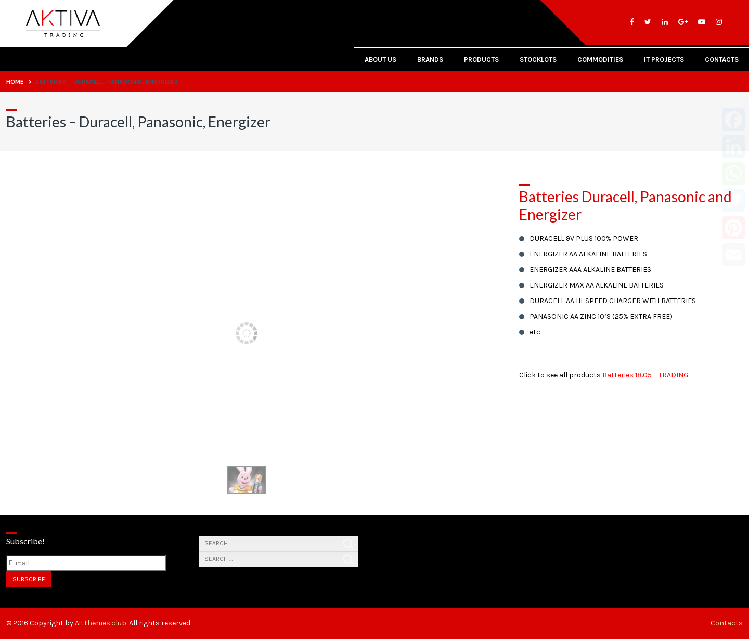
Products (481, 59)
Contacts (722, 59)
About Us (380, 59)
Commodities (600, 59)
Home (15, 81)
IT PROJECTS (664, 59)
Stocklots (538, 59)
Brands (430, 59)
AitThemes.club (100, 623)
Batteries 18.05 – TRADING (645, 375)
